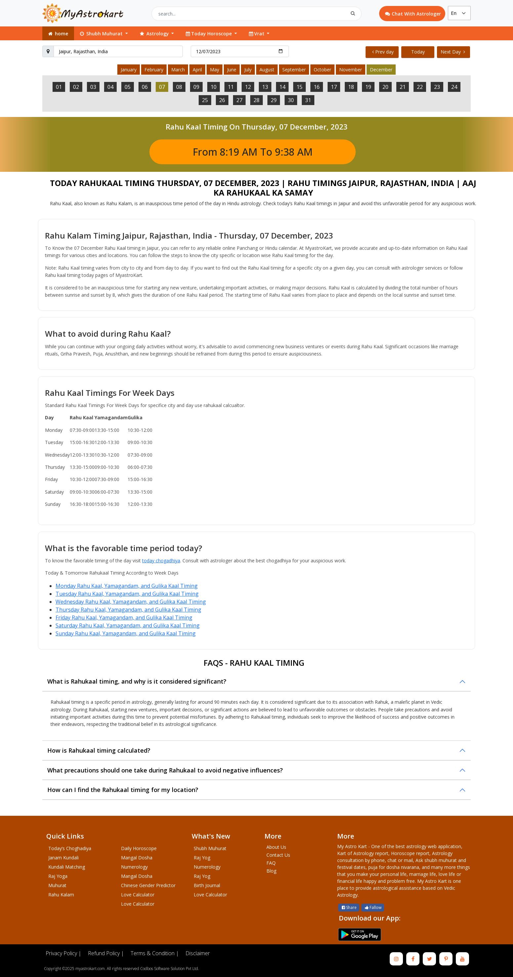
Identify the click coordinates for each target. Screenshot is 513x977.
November (350, 69)
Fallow (372, 907)
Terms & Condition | (155, 953)
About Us (276, 847)
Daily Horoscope (139, 848)
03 (93, 87)
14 (282, 87)
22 (420, 87)
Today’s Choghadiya (69, 848)
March (178, 69)
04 (110, 87)
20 (385, 87)
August (266, 69)
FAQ (271, 863)
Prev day (383, 52)
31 (308, 100)
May (214, 69)
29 (274, 100)
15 (299, 87)
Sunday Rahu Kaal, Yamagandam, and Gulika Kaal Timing (126, 633)
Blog (271, 871)
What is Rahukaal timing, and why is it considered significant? (136, 681)
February (153, 69)
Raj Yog (202, 857)
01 (59, 87)
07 (162, 87)
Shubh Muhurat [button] (101, 33)
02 (76, 87)
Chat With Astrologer (413, 14)
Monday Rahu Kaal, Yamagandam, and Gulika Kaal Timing (127, 585)
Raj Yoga (57, 876)
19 (368, 87)
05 (128, 87)
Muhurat (57, 885)
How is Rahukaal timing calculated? (98, 750)
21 (403, 87)
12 (248, 87)
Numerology (134, 867)
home (57, 33)
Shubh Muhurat (210, 848)
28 (256, 100)
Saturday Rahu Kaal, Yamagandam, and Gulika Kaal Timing (128, 625)
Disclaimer (197, 953)
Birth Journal (207, 885)
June (231, 69)
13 (265, 87)
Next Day (453, 52)
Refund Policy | (106, 953)
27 (239, 100)
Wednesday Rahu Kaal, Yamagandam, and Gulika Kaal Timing (131, 601)
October (322, 69)
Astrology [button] (154, 33)
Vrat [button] (257, 33)
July (248, 69)
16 (317, 87)
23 (437, 87)
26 (222, 100)
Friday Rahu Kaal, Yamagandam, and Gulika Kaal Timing (124, 617)
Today (418, 52)
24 (454, 87)
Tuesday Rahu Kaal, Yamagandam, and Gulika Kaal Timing (127, 593)
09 (196, 87)
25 (205, 100)
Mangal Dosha (136, 857)
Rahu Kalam (61, 894)
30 (291, 100)
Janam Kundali (63, 857)
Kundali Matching (66, 867)
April (197, 69)
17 (334, 87)
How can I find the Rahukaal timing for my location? (122, 790)
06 (145, 87)
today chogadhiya (161, 560)
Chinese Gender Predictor (148, 885)
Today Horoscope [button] (209, 33)
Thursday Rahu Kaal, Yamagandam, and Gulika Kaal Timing (128, 609)
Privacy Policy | (63, 953)
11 (231, 87)
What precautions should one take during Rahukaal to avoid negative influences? (165, 770)
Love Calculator (137, 894)
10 (214, 87)
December (381, 69)
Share (349, 907)
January (129, 69)
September (294, 69)
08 (179, 87)
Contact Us (278, 855)
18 (351, 87)
